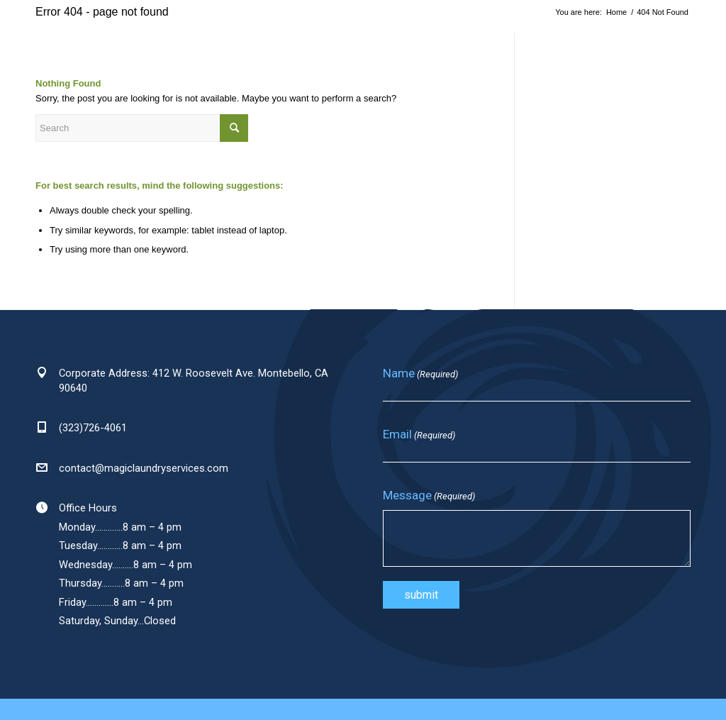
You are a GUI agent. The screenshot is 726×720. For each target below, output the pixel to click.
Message (429, 496)
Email (419, 435)
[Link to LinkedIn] (676, 48)
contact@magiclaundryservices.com (143, 468)
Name (420, 374)
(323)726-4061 (93, 427)
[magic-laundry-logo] (43, 49)
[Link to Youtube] (704, 48)
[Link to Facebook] (648, 48)
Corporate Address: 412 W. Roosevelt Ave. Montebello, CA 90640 (193, 380)
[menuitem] (200, 49)
